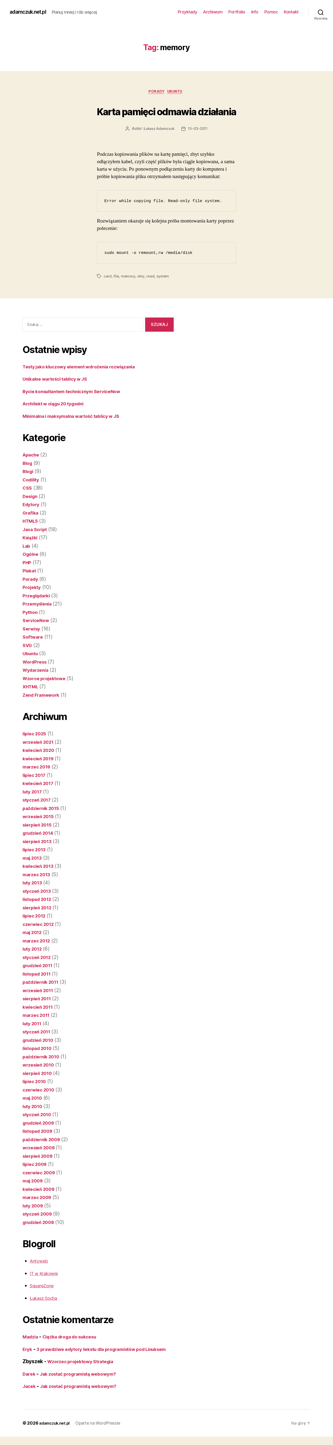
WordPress (36, 663)
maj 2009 (34, 1182)
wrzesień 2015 (40, 817)
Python (31, 613)
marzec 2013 (38, 875)
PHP (27, 563)
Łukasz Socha (46, 1299)
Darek (30, 1382)
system (163, 277)
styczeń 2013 (38, 892)
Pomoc (271, 11)
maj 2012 (34, 933)
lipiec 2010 (36, 1082)
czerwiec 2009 (41, 1173)
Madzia (31, 1338)
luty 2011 (33, 1024)
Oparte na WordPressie (102, 1431)
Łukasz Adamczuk (158, 129)
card (108, 277)
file (116, 277)
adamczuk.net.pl (31, 12)
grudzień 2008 (40, 1223)
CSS (28, 489)
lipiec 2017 (36, 776)
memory (128, 277)
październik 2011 (43, 983)
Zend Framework (43, 696)
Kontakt (291, 11)
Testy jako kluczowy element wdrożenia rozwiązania (85, 368)
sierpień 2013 (39, 842)
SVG (28, 646)
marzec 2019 (38, 768)
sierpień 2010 (39, 1074)
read (151, 277)
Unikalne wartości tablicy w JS (59, 380)
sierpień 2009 (39, 1157)
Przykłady (187, 11)
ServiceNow (37, 621)
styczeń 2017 (38, 801)
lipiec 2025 (36, 734)
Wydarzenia (37, 671)
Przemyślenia (39, 605)
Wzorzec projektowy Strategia (84, 1370)
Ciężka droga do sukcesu (74, 1338)
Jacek (30, 1395)
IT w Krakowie (46, 1274)
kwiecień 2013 (40, 867)
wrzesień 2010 (40, 1066)
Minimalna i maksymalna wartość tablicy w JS (77, 417)
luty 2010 (34, 1107)
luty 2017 (34, 793)
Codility (32, 481)
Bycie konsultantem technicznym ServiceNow (77, 392)
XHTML (32, 687)
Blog (28, 464)
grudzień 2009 (40, 1124)
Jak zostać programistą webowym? (83, 1382)
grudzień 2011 (40, 966)
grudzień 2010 (40, 1041)
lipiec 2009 (36, 1165)
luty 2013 (34, 884)
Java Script (36, 530)
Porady (156, 92)
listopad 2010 (39, 1049)
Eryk (28, 1350)
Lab (27, 547)
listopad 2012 (39, 900)
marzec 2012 (38, 942)
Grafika (31, 514)
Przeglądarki (38, 597)
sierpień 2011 (39, 999)
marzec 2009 (38, 1198)
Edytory (32, 505)
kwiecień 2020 (40, 751)
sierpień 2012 (39, 908)
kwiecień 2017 (40, 784)
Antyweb (40, 1262)
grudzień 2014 (40, 834)
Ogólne (31, 555)
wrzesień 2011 (40, 991)
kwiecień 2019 (40, 759)
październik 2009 (44, 1140)
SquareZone (44, 1286)
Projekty (33, 588)
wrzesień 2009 (41, 1148)
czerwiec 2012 (40, 925)
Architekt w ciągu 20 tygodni (57, 405)
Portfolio (236, 11)
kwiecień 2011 (40, 1008)
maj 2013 (34, 859)
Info (254, 11)
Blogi (29, 472)
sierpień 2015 (39, 826)
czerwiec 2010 (40, 1091)
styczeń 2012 (38, 958)
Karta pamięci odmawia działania (166, 111)
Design (31, 497)
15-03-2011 (198, 129)
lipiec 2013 (36, 850)
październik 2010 (43, 1058)
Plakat (30, 572)
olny (141, 277)
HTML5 (31, 522)
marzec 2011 (38, 1016)
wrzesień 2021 (40, 743)
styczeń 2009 (39, 1215)
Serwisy (32, 630)
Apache (32, 456)
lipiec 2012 (36, 917)
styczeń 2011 (38, 1033)
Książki (31, 538)
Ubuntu (177, 92)
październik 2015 (43, 809)
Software (34, 638)
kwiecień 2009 (40, 1190)
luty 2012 (34, 950)
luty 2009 (34, 1207)
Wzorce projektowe (46, 679)
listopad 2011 (39, 975)
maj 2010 (34, 1099)
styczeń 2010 (39, 1115)
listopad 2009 (39, 1132)
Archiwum (212, 11)
